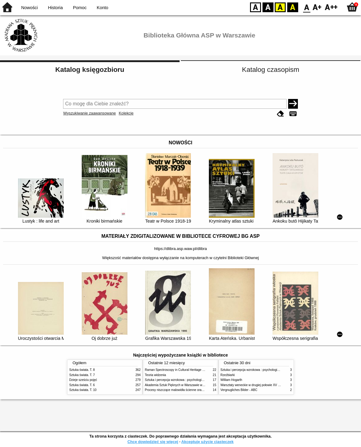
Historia (55, 7)
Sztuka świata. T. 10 (82, 390)
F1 (317, 6)
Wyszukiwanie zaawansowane (89, 113)
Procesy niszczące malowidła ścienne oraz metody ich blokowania (190, 390)
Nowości (29, 7)
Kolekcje (126, 113)
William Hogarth (231, 380)
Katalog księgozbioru (89, 69)
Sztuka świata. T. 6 (82, 385)
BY (292, 6)
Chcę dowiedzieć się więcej (152, 441)
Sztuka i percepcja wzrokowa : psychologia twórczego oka (184, 380)
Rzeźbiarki (227, 375)
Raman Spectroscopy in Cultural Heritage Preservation (182, 369)
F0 (306, 6)
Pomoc (80, 7)
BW (268, 6)
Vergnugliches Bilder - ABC (238, 390)
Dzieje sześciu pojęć (83, 380)
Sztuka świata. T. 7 (82, 375)
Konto (102, 7)
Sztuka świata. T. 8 (82, 369)
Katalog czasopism (270, 69)
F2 (331, 6)
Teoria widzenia (155, 375)
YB (280, 6)
